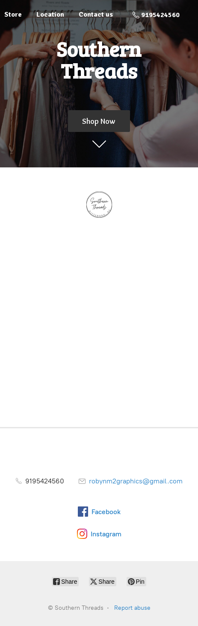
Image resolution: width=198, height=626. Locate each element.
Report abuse (132, 607)
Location (50, 14)
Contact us (96, 14)
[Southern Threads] (99, 205)
